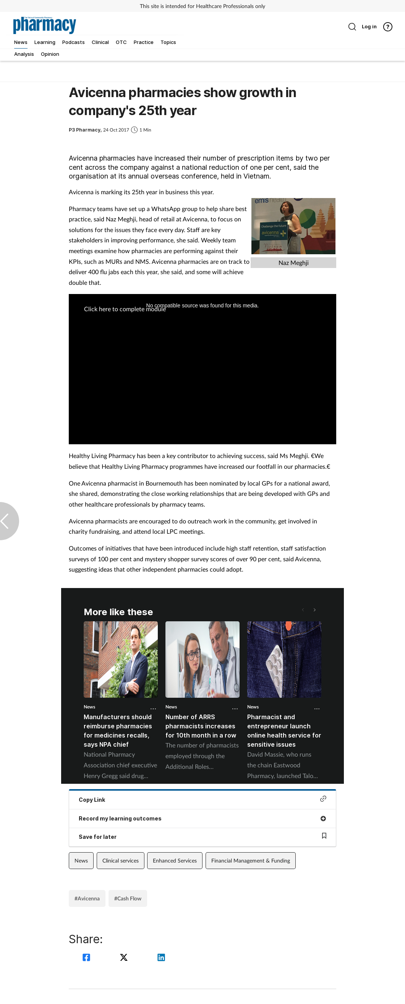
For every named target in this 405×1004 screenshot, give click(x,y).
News (89, 707)
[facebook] (87, 958)
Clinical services (120, 860)
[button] (314, 609)
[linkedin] (161, 958)
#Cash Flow (127, 898)
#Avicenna (87, 898)
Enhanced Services (175, 860)
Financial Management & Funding (250, 860)
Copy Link (202, 799)
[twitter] (125, 958)
